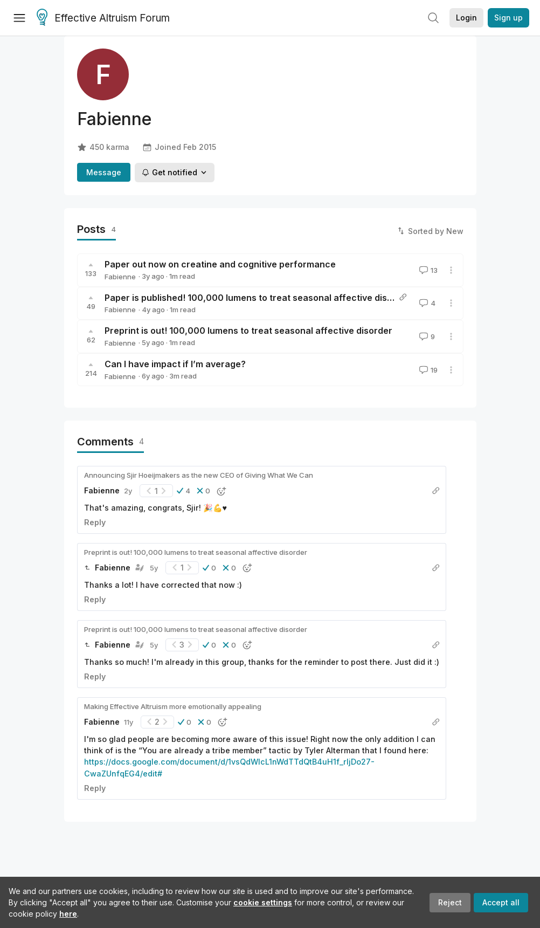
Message (103, 172)
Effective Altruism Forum (103, 18)
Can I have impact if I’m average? (175, 364)
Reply (95, 522)
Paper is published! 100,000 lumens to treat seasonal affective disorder (258, 297)
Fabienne (120, 276)
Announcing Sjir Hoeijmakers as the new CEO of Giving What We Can (198, 475)
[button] (183, 490)
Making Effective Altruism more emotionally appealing (172, 706)
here (68, 913)
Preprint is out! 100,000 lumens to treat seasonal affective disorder (248, 330)
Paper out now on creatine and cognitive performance (220, 264)
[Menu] (19, 18)
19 (427, 370)
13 (427, 270)
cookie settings (262, 902)
